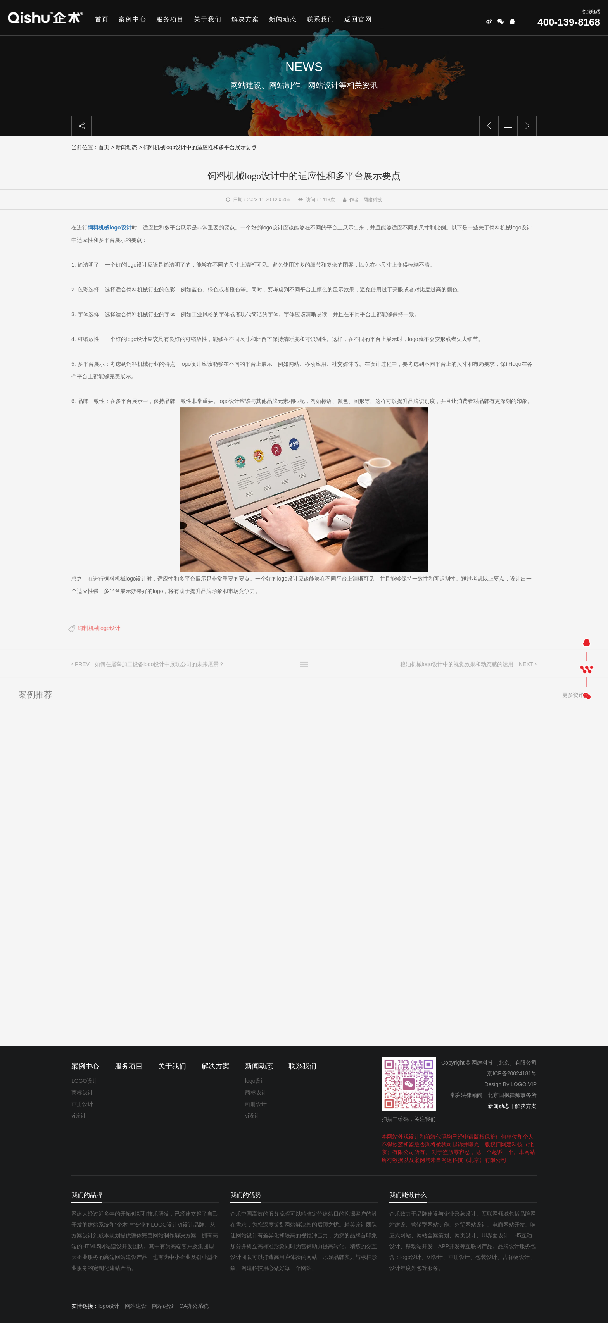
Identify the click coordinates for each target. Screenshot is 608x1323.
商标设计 (82, 1092)
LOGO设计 (84, 1081)
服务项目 (170, 19)
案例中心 (133, 19)
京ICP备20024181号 (512, 1073)
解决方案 (245, 19)
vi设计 (78, 1116)
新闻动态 (283, 19)
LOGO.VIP (524, 1084)
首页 (102, 19)
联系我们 (321, 19)
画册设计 (82, 1104)
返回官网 (358, 19)
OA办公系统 (194, 1306)
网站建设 (136, 1306)
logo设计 (255, 1081)
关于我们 (208, 19)
